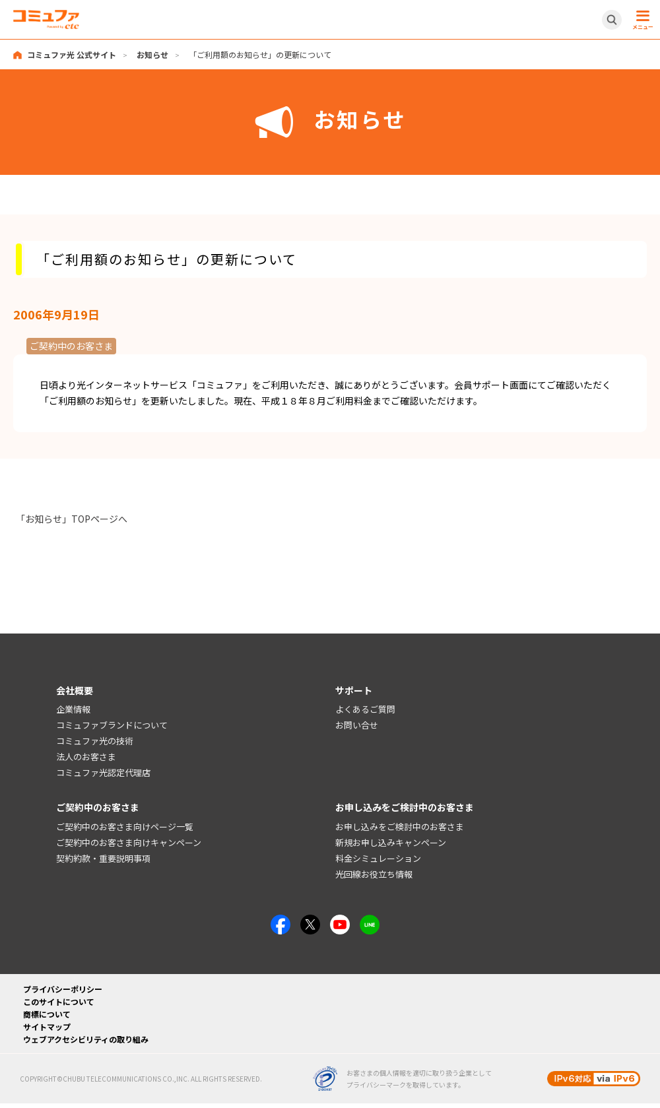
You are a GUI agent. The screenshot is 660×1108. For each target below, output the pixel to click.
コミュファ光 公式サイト (71, 54)
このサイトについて (58, 1001)
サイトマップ (47, 1026)
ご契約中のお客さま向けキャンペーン (128, 842)
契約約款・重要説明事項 (103, 858)
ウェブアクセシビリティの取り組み (85, 1039)
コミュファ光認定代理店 (103, 772)
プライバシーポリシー (62, 988)
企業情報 (73, 709)
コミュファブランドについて (112, 725)
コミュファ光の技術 (94, 740)
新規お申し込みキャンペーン (390, 842)
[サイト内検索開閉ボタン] (612, 20)
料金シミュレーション (378, 858)
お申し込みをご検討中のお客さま (399, 826)
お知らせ (152, 54)
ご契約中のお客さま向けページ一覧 (124, 826)
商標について (47, 1014)
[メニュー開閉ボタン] (641, 19)
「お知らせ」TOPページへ (71, 518)
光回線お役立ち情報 (373, 874)
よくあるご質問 (365, 709)
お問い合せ (356, 725)
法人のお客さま (86, 756)
